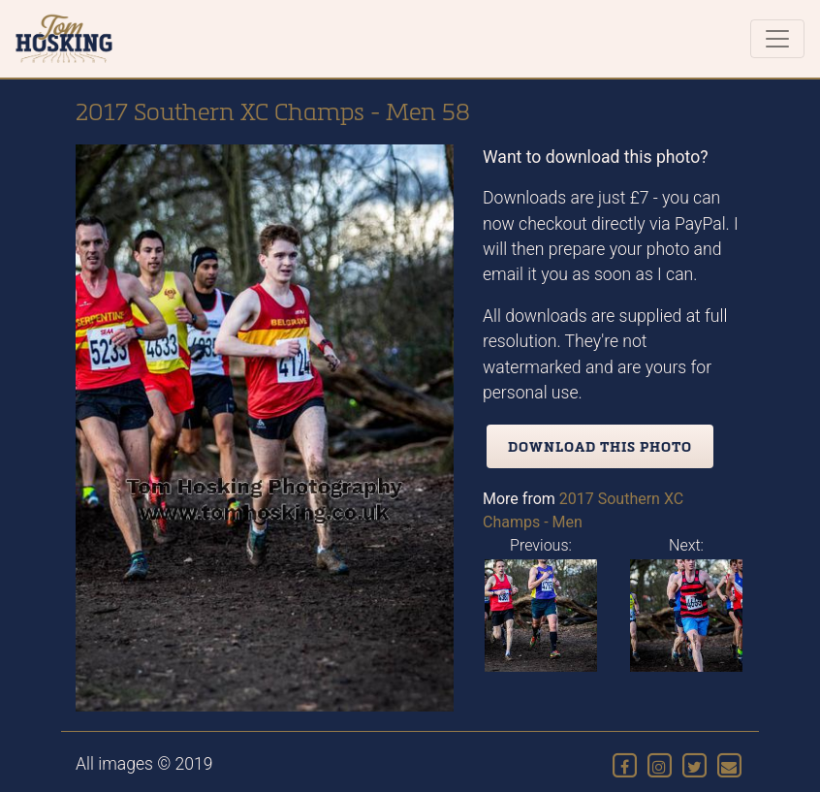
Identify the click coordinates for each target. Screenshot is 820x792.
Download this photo (600, 446)
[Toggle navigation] (777, 38)
